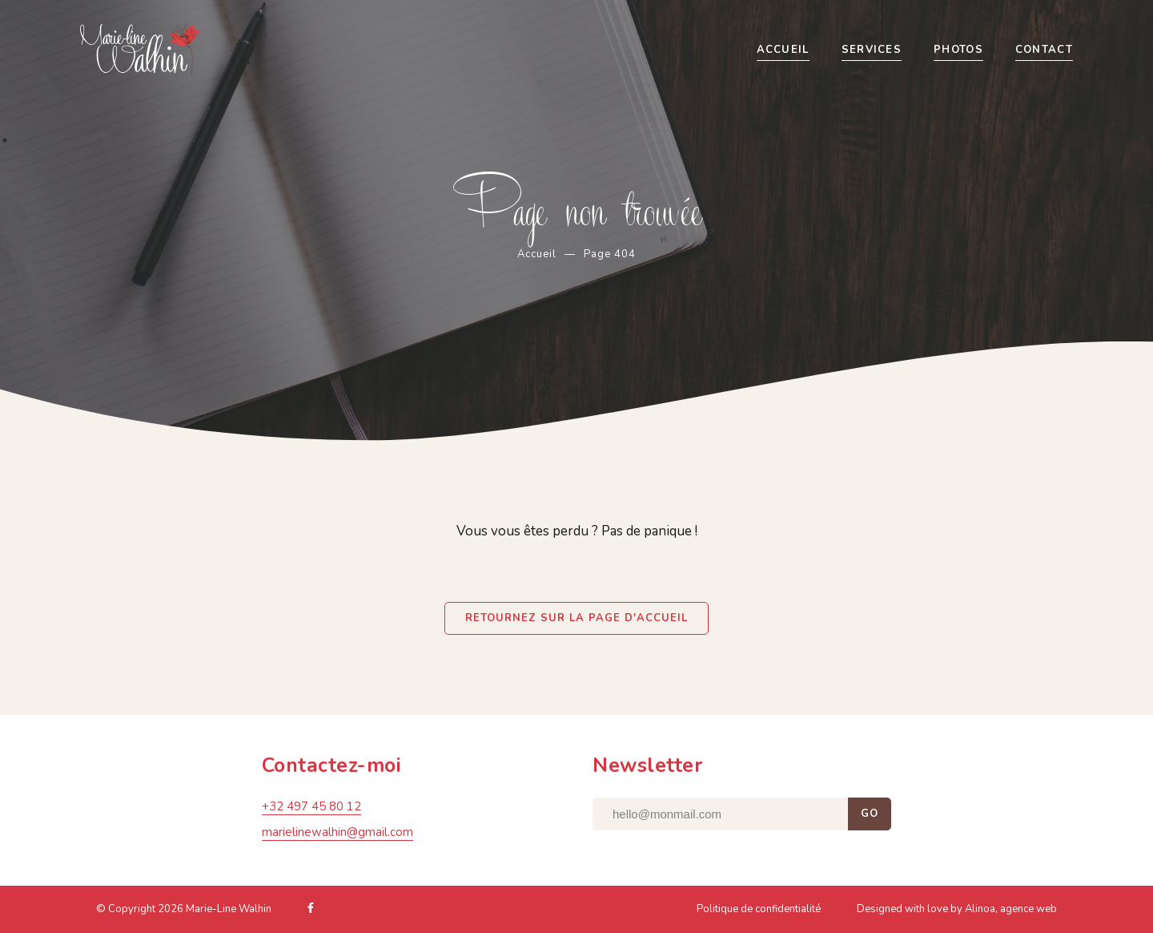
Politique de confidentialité (759, 911)
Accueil (536, 254)
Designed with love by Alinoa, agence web (957, 911)
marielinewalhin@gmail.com (337, 834)
